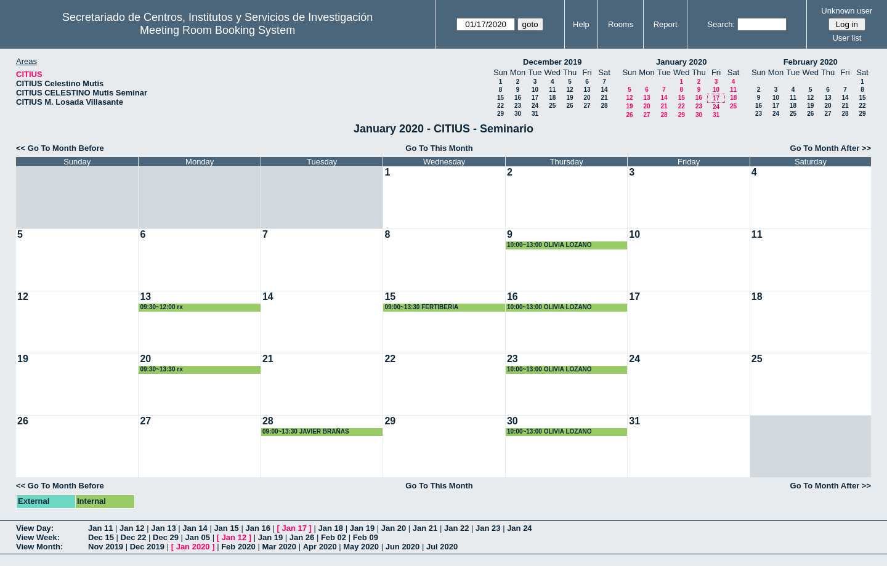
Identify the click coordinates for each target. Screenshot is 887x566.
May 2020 (361, 546)
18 (552, 97)
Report (666, 24)
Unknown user (846, 10)
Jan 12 (131, 528)
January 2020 (681, 62)
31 (535, 113)
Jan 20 (393, 528)
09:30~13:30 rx (161, 369)
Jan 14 (194, 528)
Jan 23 (488, 528)
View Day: (35, 528)
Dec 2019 (147, 546)
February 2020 (811, 62)
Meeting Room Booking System (217, 30)
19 (569, 97)
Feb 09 (365, 537)
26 (569, 105)
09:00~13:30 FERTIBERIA (421, 307)
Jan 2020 (193, 546)
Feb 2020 (238, 546)
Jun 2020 (403, 546)
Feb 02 (333, 537)
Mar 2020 (279, 546)
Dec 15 (101, 537)
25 (552, 105)
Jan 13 (163, 528)
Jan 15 (226, 528)
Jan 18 (330, 528)
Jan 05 (197, 537)
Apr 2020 (320, 546)
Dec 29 (166, 537)
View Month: (39, 546)
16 (517, 97)
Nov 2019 (105, 546)
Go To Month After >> (830, 148)
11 (552, 89)
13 (586, 89)
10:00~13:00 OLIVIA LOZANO (549, 244)
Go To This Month (439, 148)
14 (604, 89)
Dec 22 (134, 537)
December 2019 (552, 62)
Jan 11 (100, 528)
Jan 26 (302, 537)
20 (586, 97)
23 (517, 105)
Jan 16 (257, 528)
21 (604, 97)
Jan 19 (362, 528)
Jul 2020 (442, 546)
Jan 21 (425, 528)
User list (846, 37)
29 (500, 113)
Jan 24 (519, 528)
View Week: (38, 537)
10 (535, 89)
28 (604, 105)
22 (500, 105)
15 (500, 97)
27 (586, 105)
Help (581, 24)
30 (517, 113)
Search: (721, 24)
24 (535, 105)
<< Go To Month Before (60, 148)
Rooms (620, 24)
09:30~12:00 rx (161, 307)
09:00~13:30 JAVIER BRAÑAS (305, 431)
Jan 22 (456, 528)
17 (535, 97)
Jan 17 (294, 528)
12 (569, 89)
